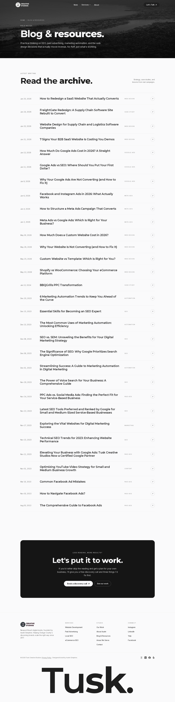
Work (76, 5)
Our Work (100, 627)
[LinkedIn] (145, 658)
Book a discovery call (78, 586)
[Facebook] (149, 658)
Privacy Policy (46, 657)
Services (86, 5)
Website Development (73, 627)
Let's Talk (151, 5)
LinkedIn (131, 632)
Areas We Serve (103, 640)
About (96, 5)
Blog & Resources (103, 636)
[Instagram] (141, 658)
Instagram (131, 627)
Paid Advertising (71, 632)
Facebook (132, 640)
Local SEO (69, 636)
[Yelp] (154, 658)
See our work (102, 586)
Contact (100, 645)
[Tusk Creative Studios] (22, 4)
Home (22, 20)
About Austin (101, 632)
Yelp (129, 636)
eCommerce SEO (71, 640)
